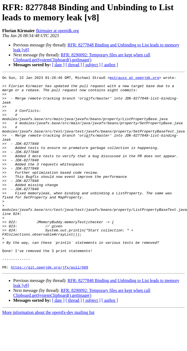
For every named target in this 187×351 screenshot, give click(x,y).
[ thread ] (74, 64)
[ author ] (110, 64)
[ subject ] (92, 64)
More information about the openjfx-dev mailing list (48, 346)
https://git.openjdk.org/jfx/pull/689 (49, 301)
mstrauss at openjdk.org (134, 78)
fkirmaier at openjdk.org (57, 30)
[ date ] (58, 64)
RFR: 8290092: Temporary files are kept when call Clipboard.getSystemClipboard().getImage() (81, 57)
